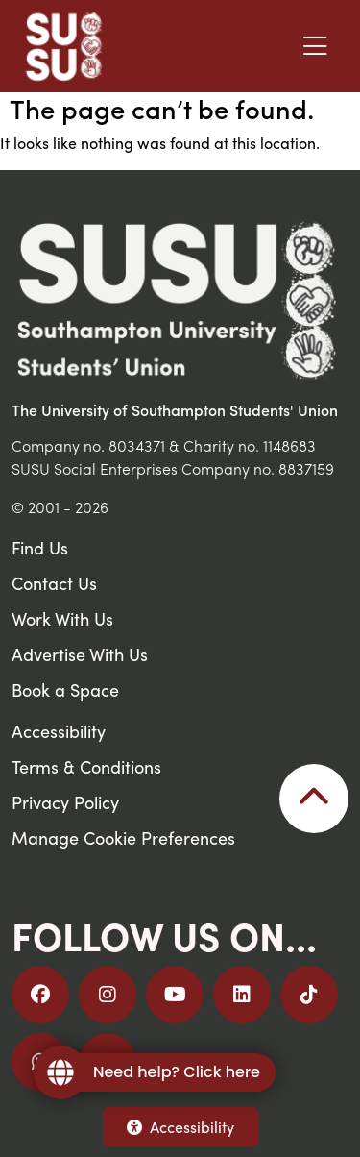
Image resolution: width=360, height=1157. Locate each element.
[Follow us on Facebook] (40, 994)
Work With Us (62, 618)
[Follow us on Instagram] (107, 994)
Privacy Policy (65, 802)
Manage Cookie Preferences (123, 837)
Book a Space (65, 689)
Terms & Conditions (86, 766)
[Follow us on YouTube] (175, 994)
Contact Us (54, 583)
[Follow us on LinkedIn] (242, 994)
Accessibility (180, 1127)
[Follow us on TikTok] (309, 994)
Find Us (40, 547)
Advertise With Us (80, 654)
